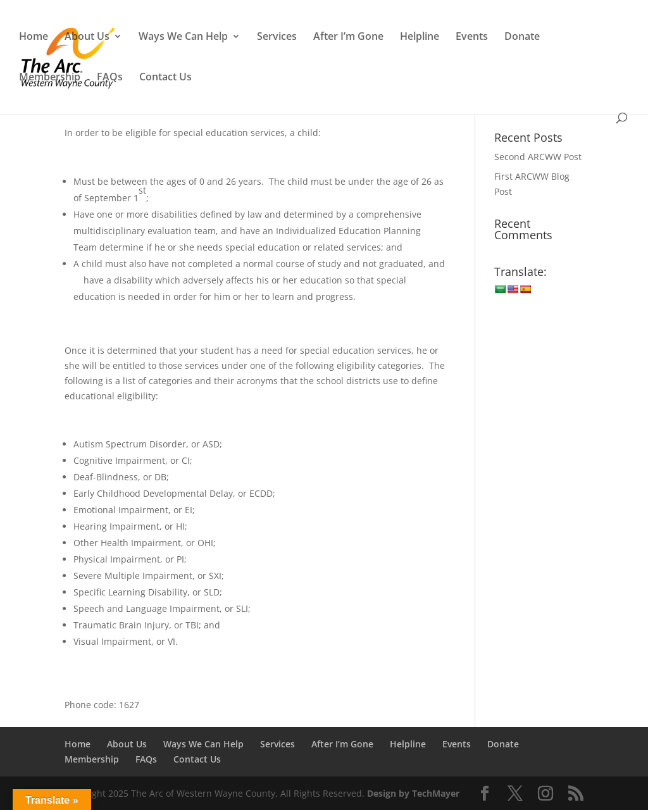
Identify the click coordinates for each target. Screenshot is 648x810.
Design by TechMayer (413, 793)
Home (33, 37)
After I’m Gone (348, 37)
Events (472, 37)
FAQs (110, 78)
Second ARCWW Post (538, 157)
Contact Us (165, 78)
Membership (49, 78)
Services (277, 37)
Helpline (419, 37)
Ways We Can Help (183, 37)
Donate (522, 37)
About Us (87, 37)
